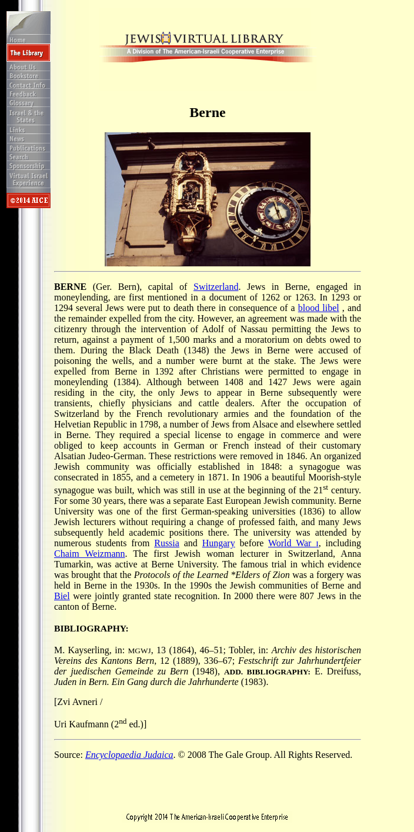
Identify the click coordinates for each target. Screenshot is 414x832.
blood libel (318, 308)
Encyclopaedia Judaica (129, 755)
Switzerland (215, 287)
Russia (166, 543)
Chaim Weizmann (89, 554)
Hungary (218, 543)
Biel (62, 596)
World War (293, 543)
